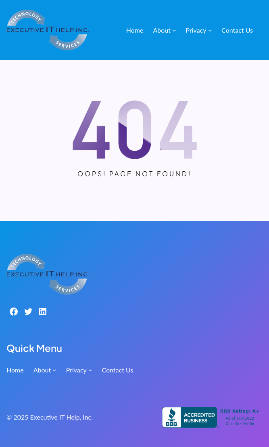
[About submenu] (174, 30)
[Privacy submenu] (210, 30)
